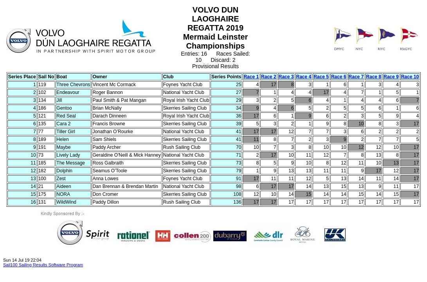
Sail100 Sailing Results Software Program (43, 264)
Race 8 (373, 77)
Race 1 (251, 77)
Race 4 (303, 77)
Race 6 (338, 77)
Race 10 (410, 77)
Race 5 (321, 77)
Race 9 (391, 77)
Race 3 (286, 77)
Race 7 (356, 77)
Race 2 (268, 77)
